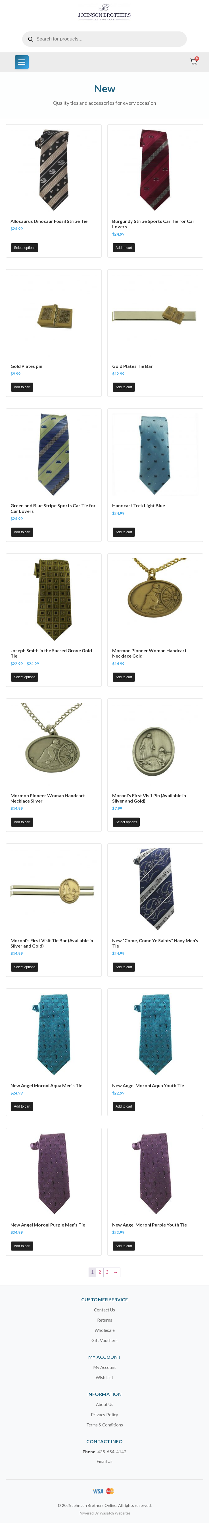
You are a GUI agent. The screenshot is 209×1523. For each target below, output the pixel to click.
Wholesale (105, 1330)
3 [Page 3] (107, 1272)
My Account (104, 1367)
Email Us (104, 1461)
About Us (104, 1404)
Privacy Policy (104, 1414)
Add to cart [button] (124, 248)
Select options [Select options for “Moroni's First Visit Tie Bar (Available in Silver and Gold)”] (24, 967)
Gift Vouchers (104, 1340)
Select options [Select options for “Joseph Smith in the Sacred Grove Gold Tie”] (24, 677)
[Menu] (22, 62)
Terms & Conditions (104, 1424)
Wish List (104, 1377)
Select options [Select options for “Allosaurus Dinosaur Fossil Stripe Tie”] (24, 248)
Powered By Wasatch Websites (104, 1513)
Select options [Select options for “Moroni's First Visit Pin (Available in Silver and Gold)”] (126, 822)
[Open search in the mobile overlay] (104, 39)
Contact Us (104, 1309)
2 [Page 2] (100, 1272)
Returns (104, 1320)
